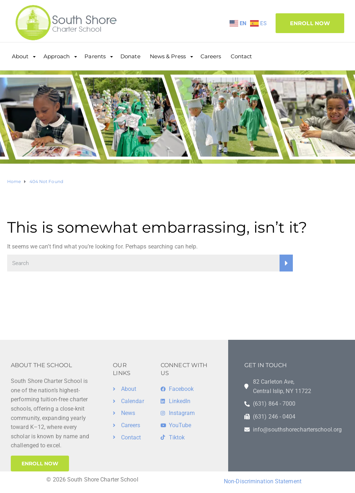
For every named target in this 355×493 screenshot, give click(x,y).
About (20, 56)
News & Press (168, 56)
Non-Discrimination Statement (262, 481)
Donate (130, 56)
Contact (241, 56)
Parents (95, 56)
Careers (210, 56)
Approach (56, 56)
